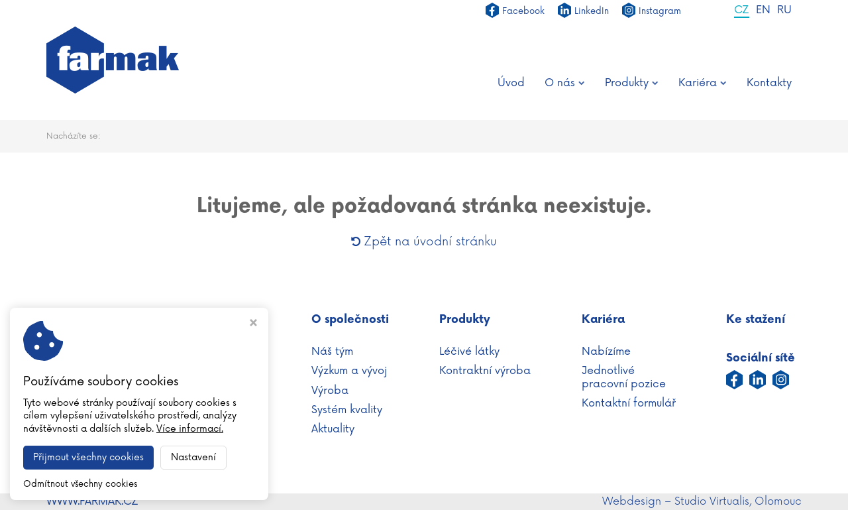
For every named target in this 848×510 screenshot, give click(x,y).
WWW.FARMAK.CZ (92, 501)
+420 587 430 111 (114, 427)
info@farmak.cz (123, 442)
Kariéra (702, 83)
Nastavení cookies (93, 457)
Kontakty (769, 83)
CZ (741, 11)
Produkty (632, 83)
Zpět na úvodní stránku (424, 241)
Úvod (511, 83)
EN (763, 11)
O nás (565, 83)
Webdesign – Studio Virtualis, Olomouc (702, 501)
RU (784, 11)
